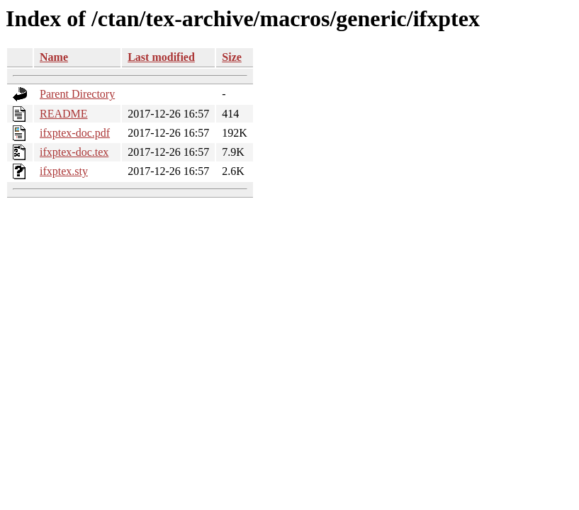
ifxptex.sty (64, 171)
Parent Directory (77, 94)
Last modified (161, 57)
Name (54, 57)
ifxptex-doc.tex (74, 152)
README (64, 114)
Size (232, 57)
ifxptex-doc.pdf (75, 133)
